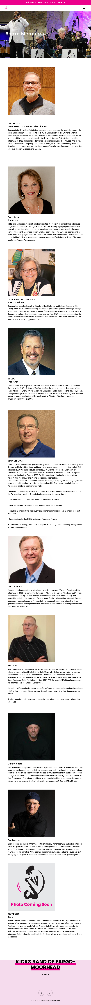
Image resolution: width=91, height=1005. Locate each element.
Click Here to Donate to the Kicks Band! (45, 2)
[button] (84, 8)
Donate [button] (45, 974)
